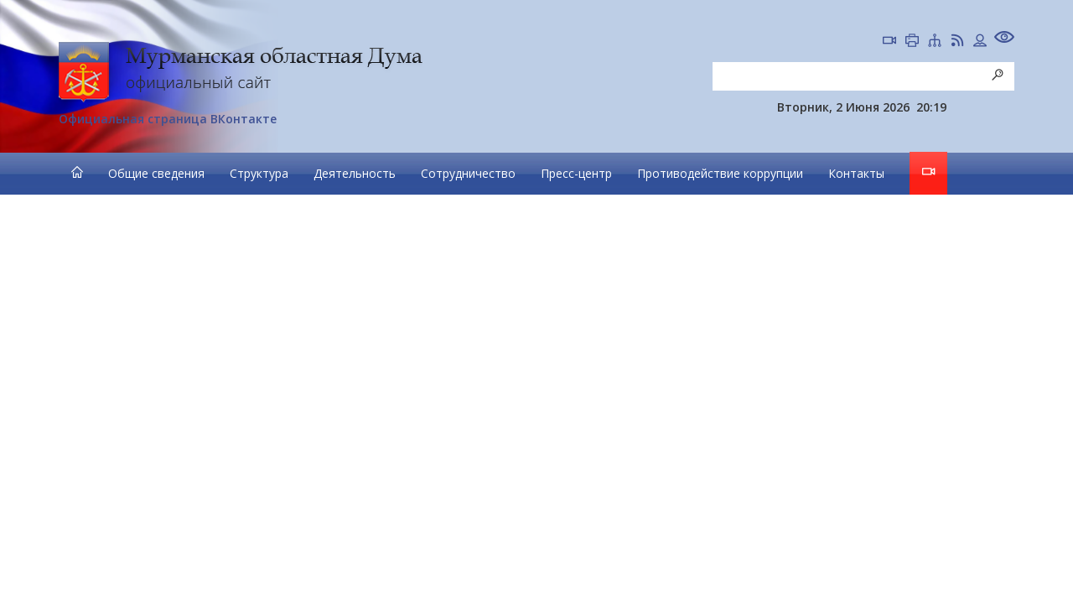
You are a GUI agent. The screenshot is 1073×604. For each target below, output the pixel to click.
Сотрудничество (468, 173)
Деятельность (355, 173)
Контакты (856, 173)
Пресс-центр (576, 173)
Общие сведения (156, 173)
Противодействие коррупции (720, 173)
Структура (259, 173)
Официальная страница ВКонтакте (168, 119)
